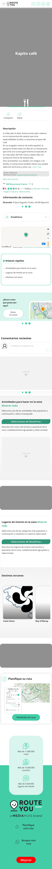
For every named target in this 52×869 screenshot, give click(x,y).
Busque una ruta (26, 841)
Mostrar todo (10, 404)
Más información (10, 179)
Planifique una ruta (25, 825)
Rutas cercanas (13, 312)
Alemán (36, 188)
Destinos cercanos (13, 276)
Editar (20, 116)
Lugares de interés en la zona (17, 271)
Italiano (14, 191)
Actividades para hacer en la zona (19, 267)
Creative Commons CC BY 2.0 (27, 175)
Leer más (37, 167)
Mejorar (26, 859)
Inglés (6, 191)
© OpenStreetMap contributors (41, 246)
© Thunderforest (27, 246)
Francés (45, 188)
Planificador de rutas (26, 716)
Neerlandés (25, 191)
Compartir (8, 116)
